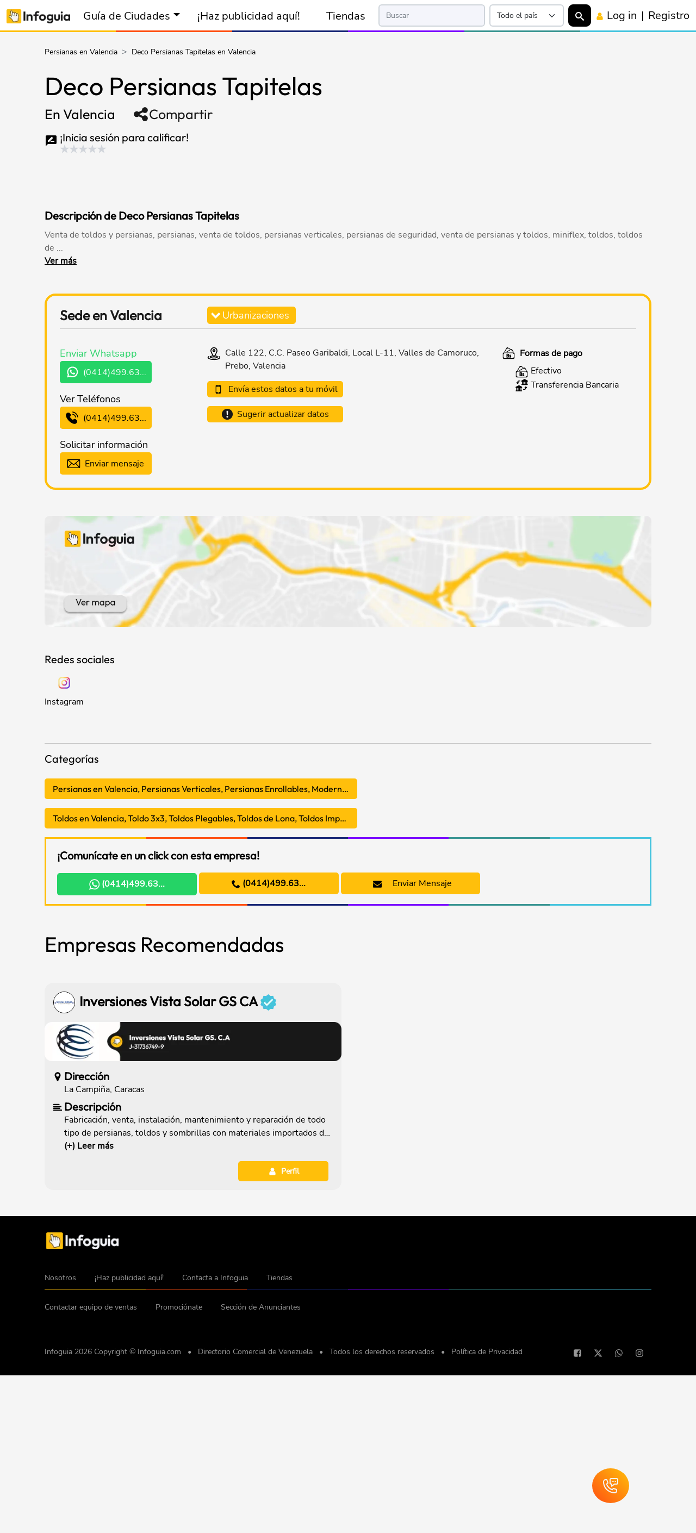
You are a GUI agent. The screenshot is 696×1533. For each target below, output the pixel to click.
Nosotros (60, 1443)
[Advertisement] (253, 178)
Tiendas (345, 15)
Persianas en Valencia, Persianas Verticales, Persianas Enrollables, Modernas (202, 788)
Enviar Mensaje (412, 883)
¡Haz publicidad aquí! (248, 15)
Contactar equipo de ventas (91, 1472)
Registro (668, 15)
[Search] (432, 15)
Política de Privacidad (487, 1517)
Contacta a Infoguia (215, 1443)
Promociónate (179, 1472)
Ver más (61, 261)
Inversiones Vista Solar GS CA (177, 1166)
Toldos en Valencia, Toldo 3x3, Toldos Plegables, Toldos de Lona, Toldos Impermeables (205, 818)
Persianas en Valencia (81, 52)
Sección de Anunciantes (261, 1472)
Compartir (173, 114)
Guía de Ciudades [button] (126, 15)
